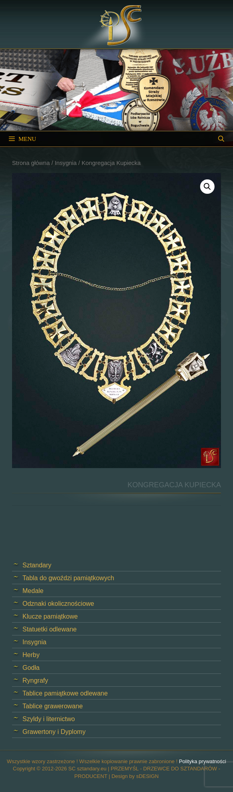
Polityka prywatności (202, 761)
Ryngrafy (35, 680)
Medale (32, 590)
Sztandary (36, 565)
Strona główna (31, 163)
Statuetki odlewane (49, 629)
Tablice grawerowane (52, 706)
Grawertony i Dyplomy (53, 731)
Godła (31, 667)
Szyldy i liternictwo (48, 719)
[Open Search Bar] (221, 139)
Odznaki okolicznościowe (58, 603)
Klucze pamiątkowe (50, 616)
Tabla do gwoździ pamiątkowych (68, 578)
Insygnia (66, 163)
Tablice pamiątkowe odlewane (65, 693)
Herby (31, 654)
